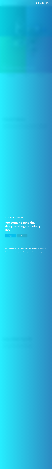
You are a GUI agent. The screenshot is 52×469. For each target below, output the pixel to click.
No (22, 236)
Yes (10, 236)
